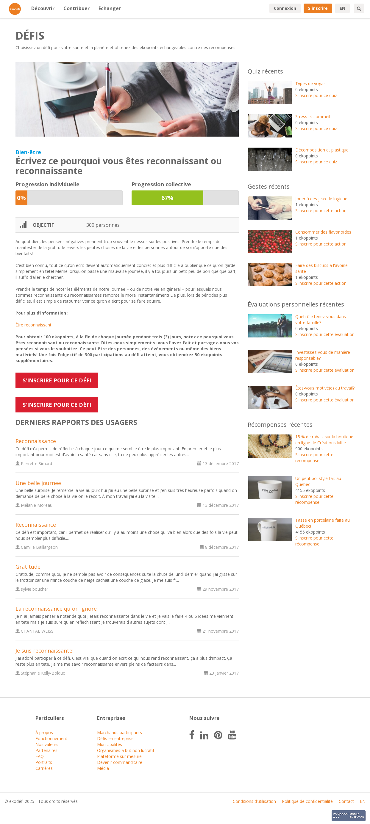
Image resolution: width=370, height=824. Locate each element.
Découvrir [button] (42, 8)
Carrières (44, 768)
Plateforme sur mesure (119, 756)
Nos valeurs (46, 744)
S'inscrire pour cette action (320, 210)
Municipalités (109, 744)
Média (103, 768)
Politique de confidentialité (307, 801)
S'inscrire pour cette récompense (314, 457)
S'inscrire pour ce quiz (316, 95)
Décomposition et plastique (322, 150)
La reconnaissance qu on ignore (56, 608)
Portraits (43, 762)
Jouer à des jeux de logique (321, 198)
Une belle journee (38, 483)
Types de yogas (310, 83)
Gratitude (27, 566)
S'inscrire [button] (318, 8)
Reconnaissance (35, 441)
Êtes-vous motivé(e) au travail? (325, 388)
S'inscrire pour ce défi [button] (57, 380)
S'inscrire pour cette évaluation (325, 334)
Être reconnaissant (33, 325)
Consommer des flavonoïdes (323, 232)
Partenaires (46, 750)
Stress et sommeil (312, 116)
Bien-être (28, 152)
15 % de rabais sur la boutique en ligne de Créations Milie (324, 439)
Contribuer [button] (76, 8)
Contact (346, 801)
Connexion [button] (285, 8)
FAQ (39, 756)
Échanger (110, 8)
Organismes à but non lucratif (125, 750)
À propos (44, 732)
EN (342, 8)
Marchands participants (119, 732)
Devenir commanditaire (119, 762)
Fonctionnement (51, 738)
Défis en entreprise (115, 738)
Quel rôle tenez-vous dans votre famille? (320, 319)
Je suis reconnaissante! (44, 650)
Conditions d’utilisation (254, 801)
